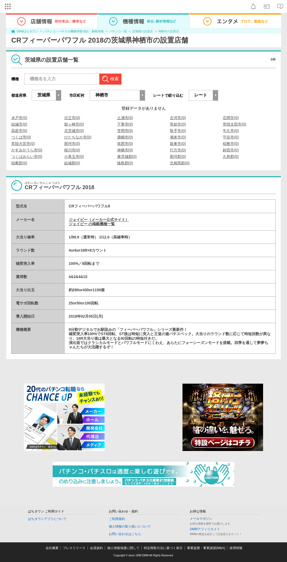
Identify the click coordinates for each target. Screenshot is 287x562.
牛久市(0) (231, 131)
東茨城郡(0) (127, 156)
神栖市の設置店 (168, 31)
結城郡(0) (72, 163)
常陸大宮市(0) (23, 143)
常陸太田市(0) (234, 124)
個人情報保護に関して (123, 548)
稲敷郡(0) (19, 163)
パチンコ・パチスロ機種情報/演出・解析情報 (74, 31)
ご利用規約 (117, 519)
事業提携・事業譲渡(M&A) (206, 548)
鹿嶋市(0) (125, 137)
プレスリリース (74, 548)
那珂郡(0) (178, 156)
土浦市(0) (125, 118)
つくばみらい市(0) (26, 156)
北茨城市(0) (74, 131)
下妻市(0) (125, 124)
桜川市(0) (72, 150)
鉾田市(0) (231, 150)
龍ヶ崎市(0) (74, 124)
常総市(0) (178, 124)
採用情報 (235, 548)
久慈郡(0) (231, 156)
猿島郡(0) (125, 163)
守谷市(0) (231, 137)
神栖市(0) (125, 150)
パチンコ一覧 (118, 31)
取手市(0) (178, 131)
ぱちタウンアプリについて (47, 519)
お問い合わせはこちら (125, 534)
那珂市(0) (72, 143)
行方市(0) (178, 150)
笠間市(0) (125, 131)
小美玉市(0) (74, 156)
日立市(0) (72, 118)
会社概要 (52, 548)
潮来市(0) (178, 137)
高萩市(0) (19, 131)
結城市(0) (19, 124)
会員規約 (96, 548)
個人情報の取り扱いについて (130, 526)
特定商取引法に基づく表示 (163, 548)
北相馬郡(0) (179, 163)
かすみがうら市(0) (26, 150)
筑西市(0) (125, 143)
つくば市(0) (21, 137)
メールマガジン (201, 519)
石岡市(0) (231, 118)
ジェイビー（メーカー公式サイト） (99, 219)
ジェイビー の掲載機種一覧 (92, 224)
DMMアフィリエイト (205, 529)
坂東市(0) (178, 143)
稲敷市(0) (231, 143)
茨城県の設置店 (142, 31)
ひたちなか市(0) (77, 137)
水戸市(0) (19, 118)
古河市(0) (178, 118)
